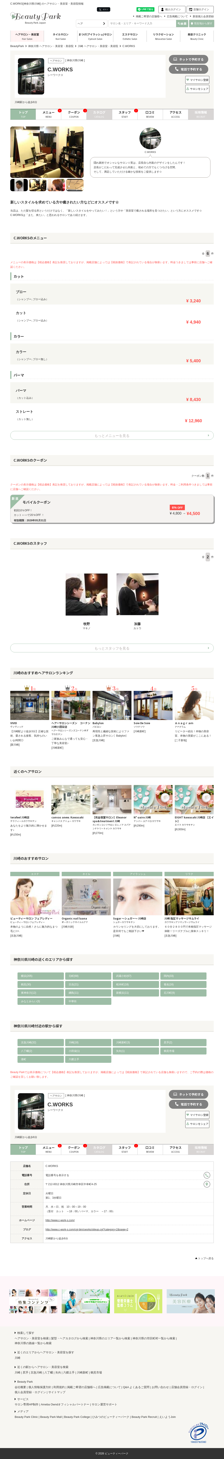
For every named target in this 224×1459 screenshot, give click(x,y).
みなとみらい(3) (30, 1001)
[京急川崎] (99, 740)
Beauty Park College (77, 1417)
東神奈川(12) (28, 992)
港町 (23, 1059)
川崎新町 (82, 1372)
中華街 (73, 1001)
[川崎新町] (57, 747)
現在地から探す (201, 23)
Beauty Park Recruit (144, 1417)
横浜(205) (26, 975)
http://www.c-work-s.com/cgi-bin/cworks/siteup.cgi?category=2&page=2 (87, 1229)
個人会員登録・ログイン (30, 1392)
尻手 (25, 1372)
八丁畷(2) (26, 1051)
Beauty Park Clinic (26, 1417)
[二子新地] (181, 740)
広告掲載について (177, 16)
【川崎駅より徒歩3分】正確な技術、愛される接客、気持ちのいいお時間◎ (29, 736)
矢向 (58, 1372)
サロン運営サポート (104, 1404)
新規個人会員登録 (203, 16)
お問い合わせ (160, 1387)
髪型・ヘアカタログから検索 (69, 1338)
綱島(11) (74, 992)
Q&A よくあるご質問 (136, 1387)
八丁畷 (48, 1372)
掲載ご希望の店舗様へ (149, 16)
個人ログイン (173, 9)
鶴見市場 (169, 1051)
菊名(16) (169, 984)
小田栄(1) (74, 1051)
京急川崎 (36, 1372)
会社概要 (20, 1387)
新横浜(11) (122, 992)
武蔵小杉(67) (123, 975)
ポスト (103, 9)
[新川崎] (15, 744)
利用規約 (59, 1387)
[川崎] (116, 935)
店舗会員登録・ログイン (187, 1387)
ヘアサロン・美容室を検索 (32, 1338)
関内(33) (169, 975)
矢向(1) (120, 1051)
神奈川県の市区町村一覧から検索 (154, 1338)
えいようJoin (167, 1417)
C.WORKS (52, 1166)
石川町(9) (169, 992)
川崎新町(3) (123, 1042)
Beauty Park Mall (51, 1417)
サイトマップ (56, 1392)
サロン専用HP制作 (26, 1404)
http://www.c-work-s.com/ (60, 1220)
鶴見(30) (26, 984)
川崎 (17, 1357)
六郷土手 (74, 1059)
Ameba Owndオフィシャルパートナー (65, 1404)
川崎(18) (74, 1042)
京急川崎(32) (28, 1042)
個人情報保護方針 (39, 1387)
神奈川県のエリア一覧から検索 (110, 1338)
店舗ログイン (201, 9)
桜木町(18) (122, 984)
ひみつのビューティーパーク (110, 1417)
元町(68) (74, 975)
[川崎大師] (68, 926)
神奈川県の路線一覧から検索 (33, 1343)
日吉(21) (74, 984)
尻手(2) (168, 1042)
